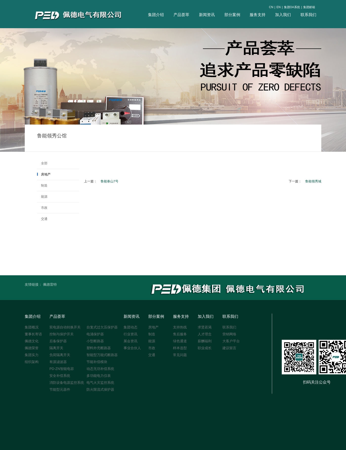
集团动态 (130, 327)
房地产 (44, 174)
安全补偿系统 (59, 376)
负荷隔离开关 (59, 355)
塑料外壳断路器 (98, 348)
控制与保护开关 (61, 334)
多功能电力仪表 (98, 376)
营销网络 (229, 334)
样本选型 (180, 348)
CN (271, 7)
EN (279, 7)
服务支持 (257, 15)
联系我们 (308, 15)
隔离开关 (56, 348)
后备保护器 (58, 341)
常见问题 (180, 355)
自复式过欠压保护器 (102, 327)
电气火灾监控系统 (100, 383)
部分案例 (232, 15)
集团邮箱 (309, 7)
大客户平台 (231, 341)
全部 (42, 163)
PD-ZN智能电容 (61, 369)
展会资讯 (130, 341)
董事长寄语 (33, 334)
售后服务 (180, 334)
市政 (42, 208)
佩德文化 (32, 341)
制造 (42, 185)
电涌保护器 (95, 334)
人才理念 (205, 334)
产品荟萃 (181, 15)
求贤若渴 (205, 327)
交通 (42, 219)
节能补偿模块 (96, 362)
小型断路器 (95, 341)
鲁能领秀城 (313, 181)
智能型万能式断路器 (102, 355)
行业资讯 (130, 334)
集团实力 (32, 355)
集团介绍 (156, 15)
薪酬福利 (205, 341)
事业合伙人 (132, 348)
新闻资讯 (207, 15)
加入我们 (283, 15)
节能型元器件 (59, 389)
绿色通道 (180, 341)
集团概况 (32, 327)
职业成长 (205, 348)
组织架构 (32, 362)
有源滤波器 (58, 362)
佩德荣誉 (32, 348)
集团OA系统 (292, 7)
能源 (42, 196)
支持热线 (180, 327)
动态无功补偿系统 (100, 369)
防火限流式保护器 (100, 389)
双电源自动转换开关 (65, 327)
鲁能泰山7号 (109, 181)
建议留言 (229, 348)
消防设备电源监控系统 (66, 383)
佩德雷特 (50, 284)
